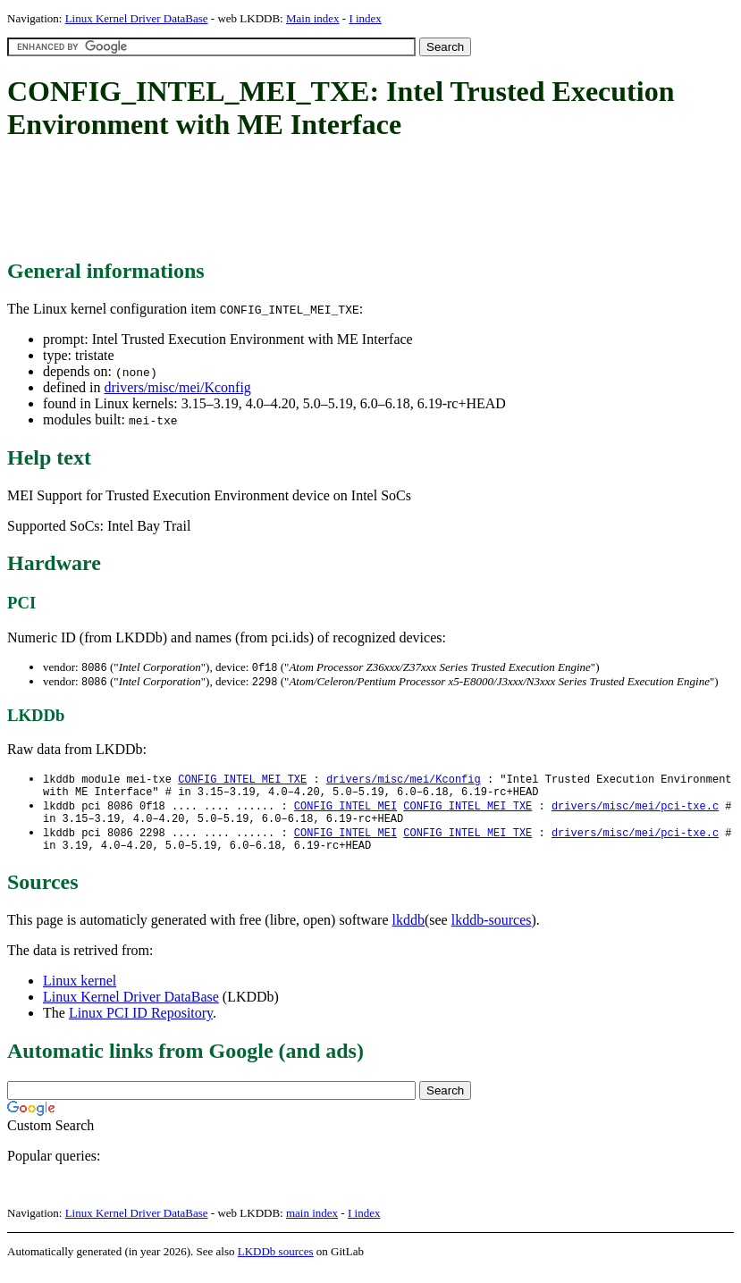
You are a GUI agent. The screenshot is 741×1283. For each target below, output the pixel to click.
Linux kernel (79, 993)
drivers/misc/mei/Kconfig (177, 387)
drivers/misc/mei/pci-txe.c (635, 811)
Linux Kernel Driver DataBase (136, 18)
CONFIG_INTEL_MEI (345, 811)
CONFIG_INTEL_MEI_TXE (242, 781)
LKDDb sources (276, 1263)
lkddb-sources (491, 932)
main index (312, 1225)
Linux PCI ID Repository (141, 1025)
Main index (313, 18)
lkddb (408, 932)
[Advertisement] (332, 201)
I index (365, 18)
